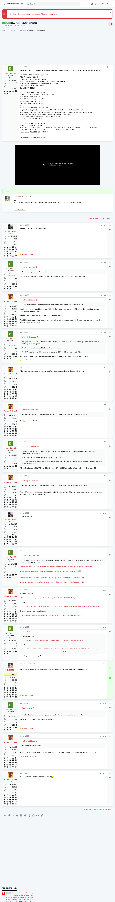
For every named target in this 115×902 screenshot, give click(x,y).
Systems (86, 244)
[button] (4, 4)
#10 (68, 540)
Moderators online (87, 328)
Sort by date (57, 229)
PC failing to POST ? (93, 318)
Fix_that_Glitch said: (28, 278)
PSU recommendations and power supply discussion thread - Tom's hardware (97, 170)
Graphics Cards (88, 305)
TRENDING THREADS (86, 133)
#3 (69, 273)
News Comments (88, 151)
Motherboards (88, 274)
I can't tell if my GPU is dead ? (97, 301)
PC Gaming (86, 164)
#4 (69, 306)
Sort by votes (70, 229)
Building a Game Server (95, 238)
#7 (69, 426)
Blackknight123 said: (28, 311)
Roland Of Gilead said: (29, 352)
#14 (68, 704)
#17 (68, 813)
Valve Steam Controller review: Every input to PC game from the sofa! (33, 14)
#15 (68, 743)
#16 (68, 776)
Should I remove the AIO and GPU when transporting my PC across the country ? (98, 257)
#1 (74, 67)
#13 (68, 667)
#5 (69, 348)
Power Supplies (88, 179)
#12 (68, 627)
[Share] (71, 67)
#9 (69, 502)
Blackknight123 (9, 26)
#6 (69, 389)
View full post (20, 220)
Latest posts (84, 250)
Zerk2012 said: (27, 748)
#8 (69, 464)
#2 (69, 236)
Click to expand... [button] (44, 488)
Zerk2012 (17, 206)
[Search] (53, 4)
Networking (87, 285)
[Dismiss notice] (110, 12)
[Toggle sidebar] (110, 24)
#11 (68, 577)
